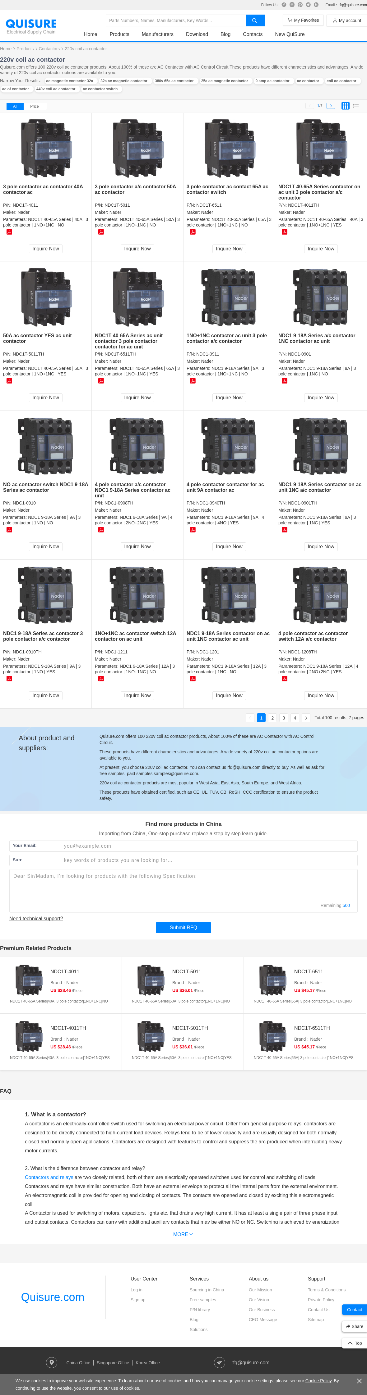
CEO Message (263, 1319)
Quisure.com (52, 1297)
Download (197, 34)
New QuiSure (289, 34)
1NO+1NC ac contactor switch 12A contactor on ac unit (135, 636)
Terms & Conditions (327, 1289)
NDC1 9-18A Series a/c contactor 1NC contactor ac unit (316, 338)
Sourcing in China (207, 1289)
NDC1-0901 (299, 354)
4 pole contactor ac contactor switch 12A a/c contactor (313, 636)
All (15, 106)
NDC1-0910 (24, 502)
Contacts (252, 34)
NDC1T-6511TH (120, 354)
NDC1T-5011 (117, 205)
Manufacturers (158, 34)
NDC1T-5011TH (28, 354)
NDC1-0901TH (302, 502)
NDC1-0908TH (119, 502)
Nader (24, 212)
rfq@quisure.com (352, 5)
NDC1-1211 (116, 651)
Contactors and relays (49, 1177)
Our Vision (259, 1299)
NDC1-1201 (207, 651)
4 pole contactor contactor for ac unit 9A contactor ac (225, 487)
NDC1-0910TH (27, 651)
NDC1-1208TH (302, 651)
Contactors (49, 48)
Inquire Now (45, 248)
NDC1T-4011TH (303, 205)
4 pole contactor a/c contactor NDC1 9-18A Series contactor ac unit (132, 490)
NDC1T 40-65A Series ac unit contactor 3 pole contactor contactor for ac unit (129, 341)
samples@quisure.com (176, 773)
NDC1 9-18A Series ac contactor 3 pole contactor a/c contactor (43, 636)
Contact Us (318, 1309)
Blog (225, 34)
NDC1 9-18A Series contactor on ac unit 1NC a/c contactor (319, 487)
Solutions (199, 1329)
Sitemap (316, 1319)
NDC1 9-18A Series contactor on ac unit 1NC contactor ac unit (228, 636)
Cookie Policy (318, 1380)
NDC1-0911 (207, 354)
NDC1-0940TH (210, 502)
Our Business (262, 1309)
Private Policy (321, 1299)
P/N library (200, 1309)
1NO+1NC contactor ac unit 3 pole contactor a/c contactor (227, 338)
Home (90, 34)
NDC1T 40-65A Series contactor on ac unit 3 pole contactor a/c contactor (319, 192)
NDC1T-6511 (209, 205)
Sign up (138, 1299)
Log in (136, 1289)
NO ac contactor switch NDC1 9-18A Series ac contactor (45, 487)
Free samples (203, 1299)
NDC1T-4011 (25, 205)
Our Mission (260, 1289)
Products (119, 34)
